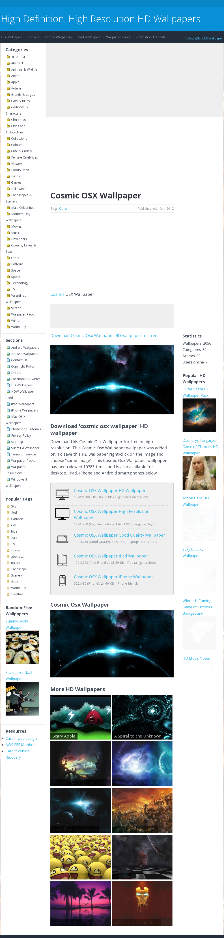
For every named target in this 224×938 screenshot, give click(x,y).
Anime (15, 76)
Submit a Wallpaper (25, 448)
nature (16, 563)
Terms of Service (23, 454)
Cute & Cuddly (21, 151)
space (15, 550)
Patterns (17, 264)
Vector (16, 308)
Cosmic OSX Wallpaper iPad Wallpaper (111, 549)
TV (13, 289)
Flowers (17, 163)
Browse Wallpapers (25, 354)
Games (16, 182)
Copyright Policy (22, 366)
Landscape (19, 569)
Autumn (17, 88)
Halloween (18, 189)
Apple (15, 82)
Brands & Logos (23, 94)
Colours (16, 145)
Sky (13, 506)
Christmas (18, 120)
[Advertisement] (82, 4)
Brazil (15, 581)
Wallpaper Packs (118, 37)
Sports (16, 276)
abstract (17, 556)
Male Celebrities (22, 207)
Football (17, 594)
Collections (19, 138)
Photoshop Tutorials (150, 37)
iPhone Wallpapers (58, 37)
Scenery (17, 575)
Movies (16, 226)
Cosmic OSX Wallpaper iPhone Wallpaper (113, 566)
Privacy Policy (21, 435)
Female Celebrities (24, 157)
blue (14, 531)
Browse (33, 37)
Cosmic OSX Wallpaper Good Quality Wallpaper (119, 531)
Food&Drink (20, 170)
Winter (16, 320)
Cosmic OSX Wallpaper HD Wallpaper (110, 490)
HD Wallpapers (12, 37)
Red (14, 512)
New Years (19, 239)
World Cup (18, 327)
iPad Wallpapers (89, 37)
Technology (19, 283)
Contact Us (19, 360)
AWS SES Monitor (20, 744)
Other (15, 258)
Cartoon (17, 519)
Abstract (17, 63)
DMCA (16, 372)
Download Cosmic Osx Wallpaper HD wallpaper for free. (104, 335)
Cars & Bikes (20, 101)
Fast (14, 537)
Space (15, 270)
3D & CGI (18, 57)
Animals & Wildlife (24, 69)
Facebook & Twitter (25, 379)
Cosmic (57, 294)
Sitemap (17, 442)
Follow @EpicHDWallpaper (204, 38)
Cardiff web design (21, 738)
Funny (15, 176)
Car (13, 525)
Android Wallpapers (25, 347)
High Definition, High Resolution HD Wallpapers (100, 18)
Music (15, 233)
